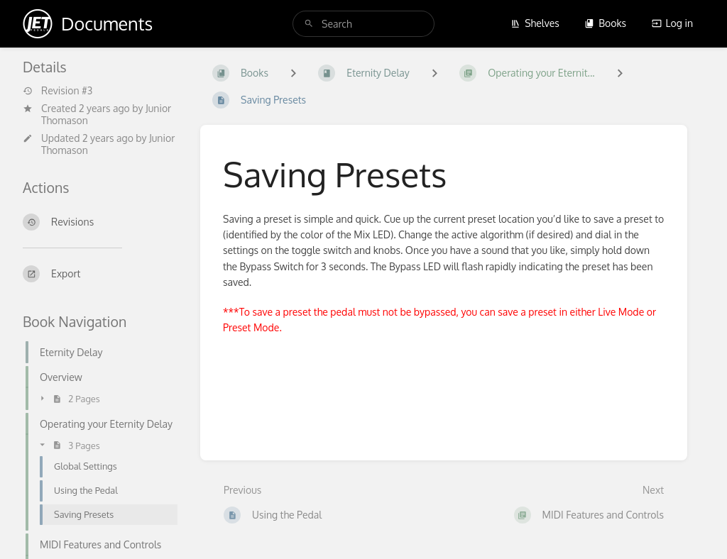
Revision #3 (57, 90)
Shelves (534, 23)
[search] (363, 24)
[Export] (100, 274)
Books (605, 23)
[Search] (309, 24)
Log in (672, 23)
